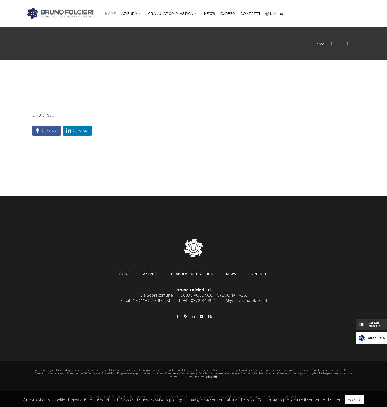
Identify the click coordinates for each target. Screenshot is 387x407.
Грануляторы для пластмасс (49, 373)
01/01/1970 (43, 115)
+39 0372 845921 (199, 300)
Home (319, 43)
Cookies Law (201, 396)
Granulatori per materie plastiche (194, 370)
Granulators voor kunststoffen (181, 373)
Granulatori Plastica (192, 273)
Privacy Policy (228, 396)
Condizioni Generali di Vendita (271, 396)
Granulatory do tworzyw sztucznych (296, 373)
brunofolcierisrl (253, 300)
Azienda (150, 273)
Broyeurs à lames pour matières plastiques (287, 370)
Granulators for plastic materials (120, 370)
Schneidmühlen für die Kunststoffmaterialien (237, 370)
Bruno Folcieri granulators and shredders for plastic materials (67, 370)
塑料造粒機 (211, 376)
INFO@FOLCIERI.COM (151, 300)
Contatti (258, 273)
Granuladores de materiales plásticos (332, 370)
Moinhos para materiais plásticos (335, 373)
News (231, 273)
